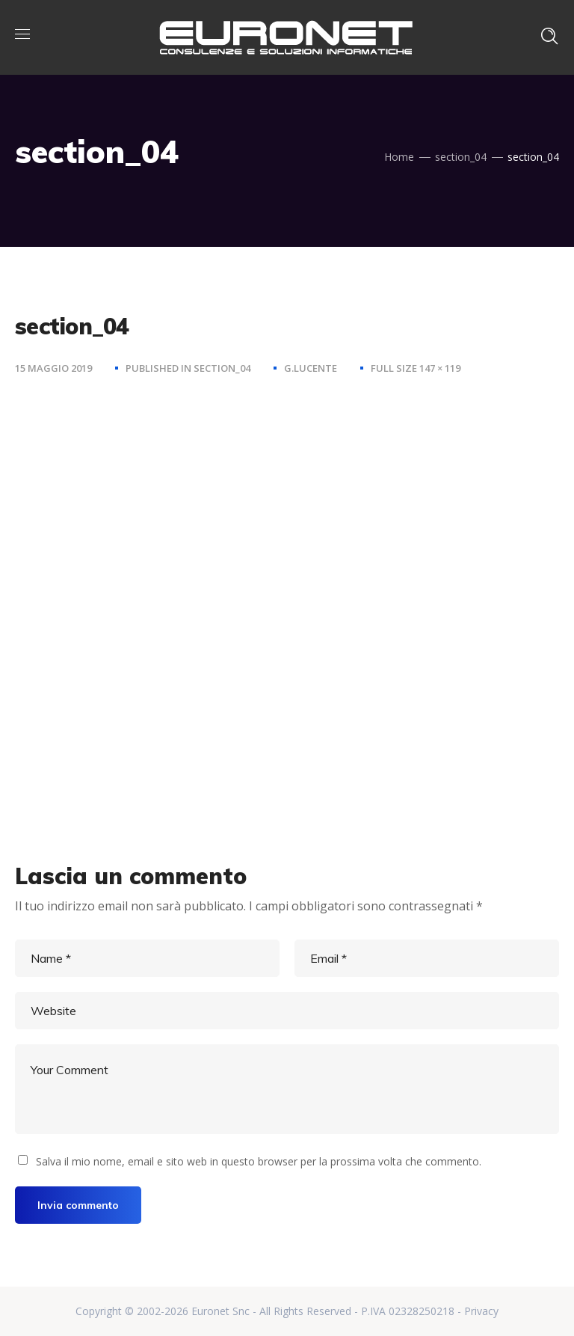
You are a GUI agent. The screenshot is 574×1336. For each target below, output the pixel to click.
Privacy (481, 1311)
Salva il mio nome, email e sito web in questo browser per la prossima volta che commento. (258, 1161)
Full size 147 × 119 (415, 368)
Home (399, 157)
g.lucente (310, 368)
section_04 (461, 157)
